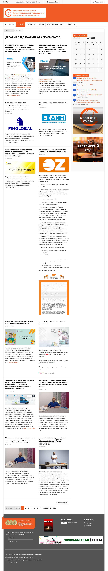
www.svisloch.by (13, 362)
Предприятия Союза (53, 2)
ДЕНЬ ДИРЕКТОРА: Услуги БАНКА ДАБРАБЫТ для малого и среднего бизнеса (89, 79)
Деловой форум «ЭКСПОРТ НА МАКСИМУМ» (89, 95)
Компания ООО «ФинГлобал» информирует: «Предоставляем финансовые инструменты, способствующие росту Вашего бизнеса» (17, 107)
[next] (78, 38)
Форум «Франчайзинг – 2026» (85, 85)
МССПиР (5, 2)
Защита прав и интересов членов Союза (27, 2)
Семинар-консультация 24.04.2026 (87, 90)
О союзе (21, 25)
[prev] (74, 38)
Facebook (87, 523)
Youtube (87, 525)
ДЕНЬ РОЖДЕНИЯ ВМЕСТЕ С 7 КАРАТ (52, 321)
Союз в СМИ (31, 24)
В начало (9, 508)
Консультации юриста (55, 24)
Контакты (72, 25)
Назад (17, 508)
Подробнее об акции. (14, 95)
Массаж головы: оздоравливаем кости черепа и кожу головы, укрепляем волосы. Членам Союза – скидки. (20, 440)
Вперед (45, 508)
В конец (53, 508)
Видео (41, 24)
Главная (6, 24)
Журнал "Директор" (72, 522)
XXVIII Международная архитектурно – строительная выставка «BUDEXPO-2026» (88, 101)
